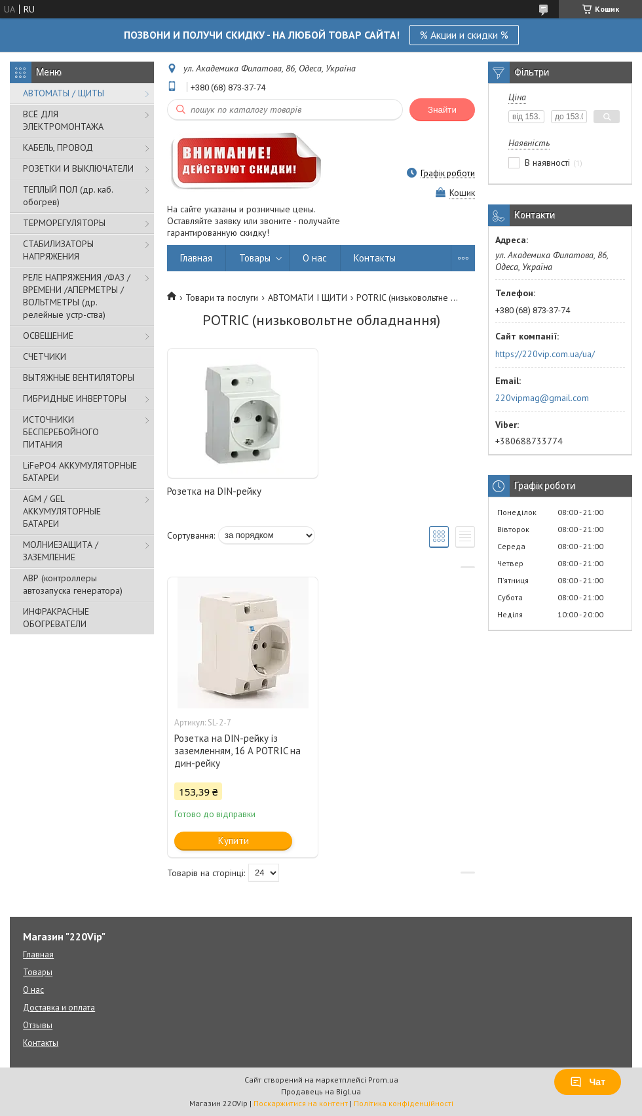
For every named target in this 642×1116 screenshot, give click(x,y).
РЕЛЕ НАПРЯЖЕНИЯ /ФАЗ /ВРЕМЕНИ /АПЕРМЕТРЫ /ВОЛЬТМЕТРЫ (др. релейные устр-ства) (76, 295)
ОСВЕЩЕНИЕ (48, 335)
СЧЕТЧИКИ (44, 356)
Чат (587, 1082)
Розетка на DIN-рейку (214, 491)
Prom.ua (383, 1080)
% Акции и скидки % (464, 34)
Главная (196, 258)
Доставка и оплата (59, 1007)
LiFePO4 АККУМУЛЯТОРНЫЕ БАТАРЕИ (80, 471)
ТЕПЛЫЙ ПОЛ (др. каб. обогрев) (68, 195)
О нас (315, 258)
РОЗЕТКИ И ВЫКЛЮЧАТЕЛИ (78, 168)
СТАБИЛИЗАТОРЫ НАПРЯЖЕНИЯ (58, 250)
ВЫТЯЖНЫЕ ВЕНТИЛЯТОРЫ (78, 377)
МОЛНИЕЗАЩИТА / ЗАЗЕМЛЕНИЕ (60, 551)
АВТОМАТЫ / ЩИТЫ (63, 93)
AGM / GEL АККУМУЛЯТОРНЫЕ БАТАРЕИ (62, 511)
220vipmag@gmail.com (542, 398)
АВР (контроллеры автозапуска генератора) (73, 584)
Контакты (375, 258)
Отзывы (37, 1025)
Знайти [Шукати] (442, 110)
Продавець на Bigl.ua (321, 1091)
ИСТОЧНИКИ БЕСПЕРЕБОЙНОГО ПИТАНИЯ (61, 432)
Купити (233, 840)
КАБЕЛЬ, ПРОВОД (58, 147)
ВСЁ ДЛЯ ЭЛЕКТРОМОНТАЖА (63, 120)
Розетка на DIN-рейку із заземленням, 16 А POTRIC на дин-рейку (237, 750)
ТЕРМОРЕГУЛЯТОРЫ (64, 223)
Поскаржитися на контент (301, 1103)
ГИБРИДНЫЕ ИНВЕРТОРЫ (74, 398)
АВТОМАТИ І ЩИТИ (307, 297)
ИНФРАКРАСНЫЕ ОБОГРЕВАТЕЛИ (56, 618)
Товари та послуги (221, 297)
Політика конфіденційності (403, 1103)
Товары (255, 258)
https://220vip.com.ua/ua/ (545, 354)
